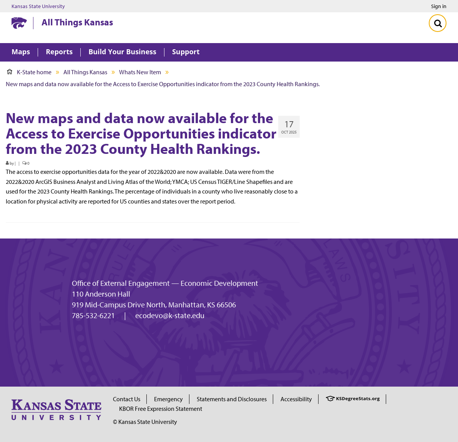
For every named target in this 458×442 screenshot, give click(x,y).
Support (186, 52)
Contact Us (126, 399)
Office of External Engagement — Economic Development (165, 283)
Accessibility (296, 399)
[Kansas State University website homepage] (19, 23)
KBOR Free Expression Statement (160, 408)
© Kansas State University (145, 421)
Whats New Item (140, 72)
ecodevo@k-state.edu (169, 315)
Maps (21, 52)
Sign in (438, 6)
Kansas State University (38, 6)
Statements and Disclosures (232, 399)
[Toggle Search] (437, 23)
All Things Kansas (77, 22)
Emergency (168, 399)
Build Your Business (122, 52)
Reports (59, 52)
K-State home (29, 72)
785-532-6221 (93, 315)
